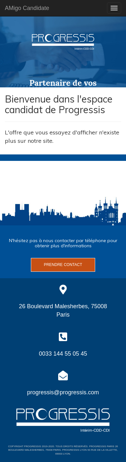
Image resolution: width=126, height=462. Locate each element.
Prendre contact (63, 264)
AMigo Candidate (27, 8)
